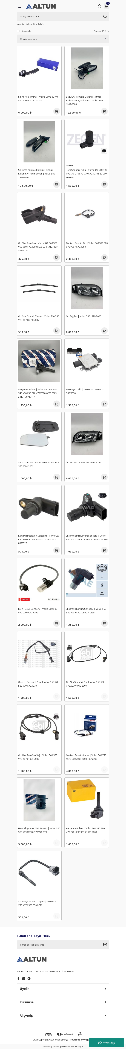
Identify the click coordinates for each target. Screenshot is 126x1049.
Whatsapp (106, 1043)
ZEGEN (69, 165)
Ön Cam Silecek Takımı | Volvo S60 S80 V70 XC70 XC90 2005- (38, 318)
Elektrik (41, 24)
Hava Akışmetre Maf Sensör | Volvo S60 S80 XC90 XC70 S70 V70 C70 (39, 830)
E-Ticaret (56, 1046)
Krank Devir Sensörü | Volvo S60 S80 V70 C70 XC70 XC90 (37, 610)
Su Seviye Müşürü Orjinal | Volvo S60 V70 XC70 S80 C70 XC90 (37, 903)
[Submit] (106, 944)
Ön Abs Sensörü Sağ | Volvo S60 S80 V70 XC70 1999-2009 (37, 757)
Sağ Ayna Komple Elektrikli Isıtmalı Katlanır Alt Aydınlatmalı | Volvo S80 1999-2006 (84, 100)
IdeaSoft (46, 1046)
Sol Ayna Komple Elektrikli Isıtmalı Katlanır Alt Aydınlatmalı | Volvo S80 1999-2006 (36, 173)
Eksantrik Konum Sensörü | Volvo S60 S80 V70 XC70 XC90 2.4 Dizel (86, 610)
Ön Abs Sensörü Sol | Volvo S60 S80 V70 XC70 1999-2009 (85, 683)
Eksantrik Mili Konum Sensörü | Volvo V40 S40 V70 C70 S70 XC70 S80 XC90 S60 (87, 537)
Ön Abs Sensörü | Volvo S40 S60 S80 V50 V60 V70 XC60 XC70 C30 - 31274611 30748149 (38, 246)
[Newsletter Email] (63, 944)
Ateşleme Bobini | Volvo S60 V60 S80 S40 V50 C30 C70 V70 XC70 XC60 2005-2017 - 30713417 (37, 393)
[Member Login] (99, 6)
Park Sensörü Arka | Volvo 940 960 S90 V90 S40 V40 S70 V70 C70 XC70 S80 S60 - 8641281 (87, 173)
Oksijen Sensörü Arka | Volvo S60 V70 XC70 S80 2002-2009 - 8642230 (86, 757)
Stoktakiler (27, 31)
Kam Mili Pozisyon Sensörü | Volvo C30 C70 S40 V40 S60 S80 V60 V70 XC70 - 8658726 (38, 539)
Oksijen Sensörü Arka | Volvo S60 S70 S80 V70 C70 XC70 (38, 683)
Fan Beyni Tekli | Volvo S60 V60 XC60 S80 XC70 (85, 391)
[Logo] (41, 6)
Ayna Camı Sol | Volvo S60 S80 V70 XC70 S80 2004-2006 (39, 464)
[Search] (63, 16)
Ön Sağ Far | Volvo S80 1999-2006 (83, 316)
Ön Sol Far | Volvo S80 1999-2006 (83, 462)
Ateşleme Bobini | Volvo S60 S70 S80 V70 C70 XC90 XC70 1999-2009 (85, 830)
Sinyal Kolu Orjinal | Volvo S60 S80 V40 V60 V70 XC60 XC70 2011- (38, 98)
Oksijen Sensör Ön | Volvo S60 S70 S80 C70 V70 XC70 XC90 (87, 244)
